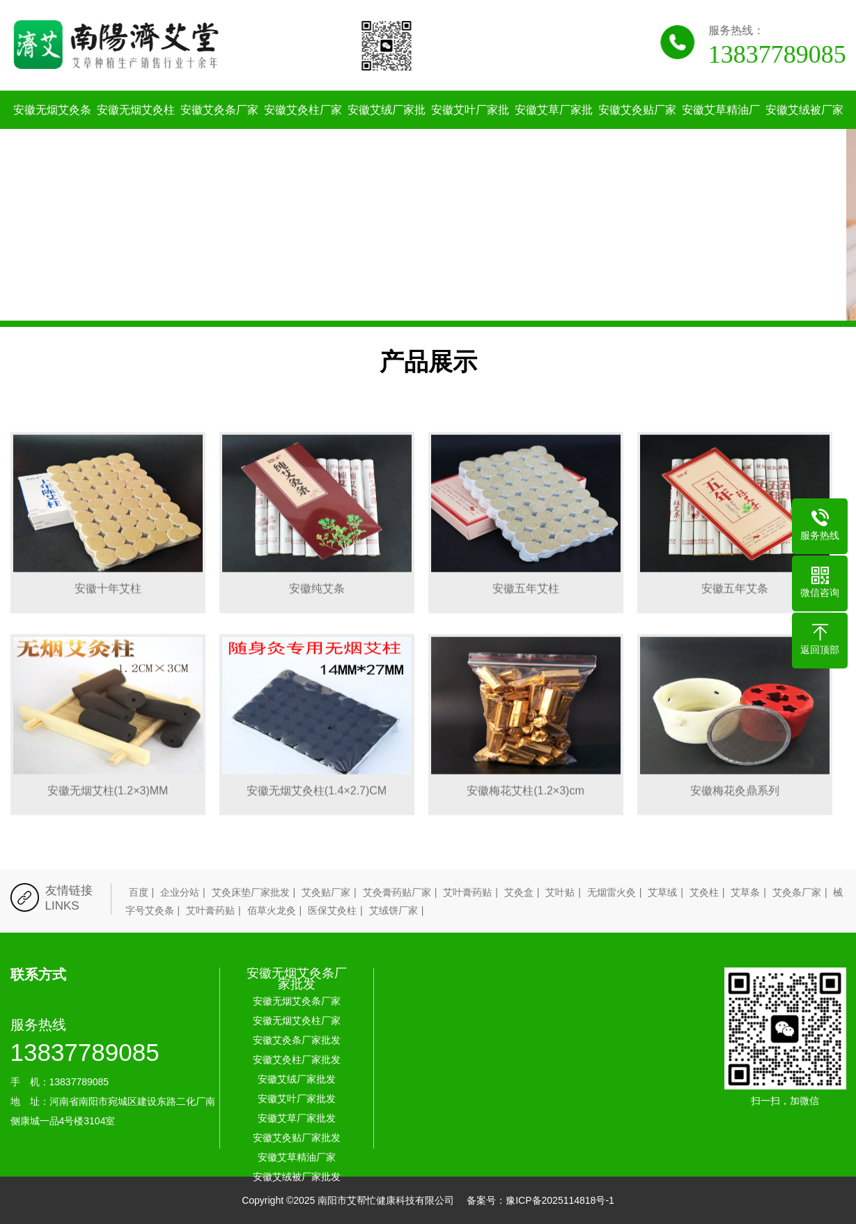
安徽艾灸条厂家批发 (219, 129)
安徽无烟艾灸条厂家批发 (297, 978)
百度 (138, 892)
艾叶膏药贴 (467, 892)
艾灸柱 (704, 892)
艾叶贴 (560, 892)
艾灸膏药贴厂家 (397, 892)
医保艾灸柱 (332, 910)
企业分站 (179, 892)
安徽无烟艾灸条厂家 (52, 129)
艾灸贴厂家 (326, 892)
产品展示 (428, 361)
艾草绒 (662, 892)
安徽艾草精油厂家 (721, 129)
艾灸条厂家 (796, 892)
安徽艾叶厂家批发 (470, 129)
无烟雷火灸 (611, 892)
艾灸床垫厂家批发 (251, 892)
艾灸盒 (519, 892)
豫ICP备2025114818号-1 (560, 1200)
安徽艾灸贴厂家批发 (637, 129)
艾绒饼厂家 (393, 910)
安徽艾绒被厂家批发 (804, 129)
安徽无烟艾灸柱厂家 (136, 129)
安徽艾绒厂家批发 (387, 129)
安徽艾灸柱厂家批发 (303, 129)
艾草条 (745, 892)
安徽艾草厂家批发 (554, 129)
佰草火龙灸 (271, 910)
